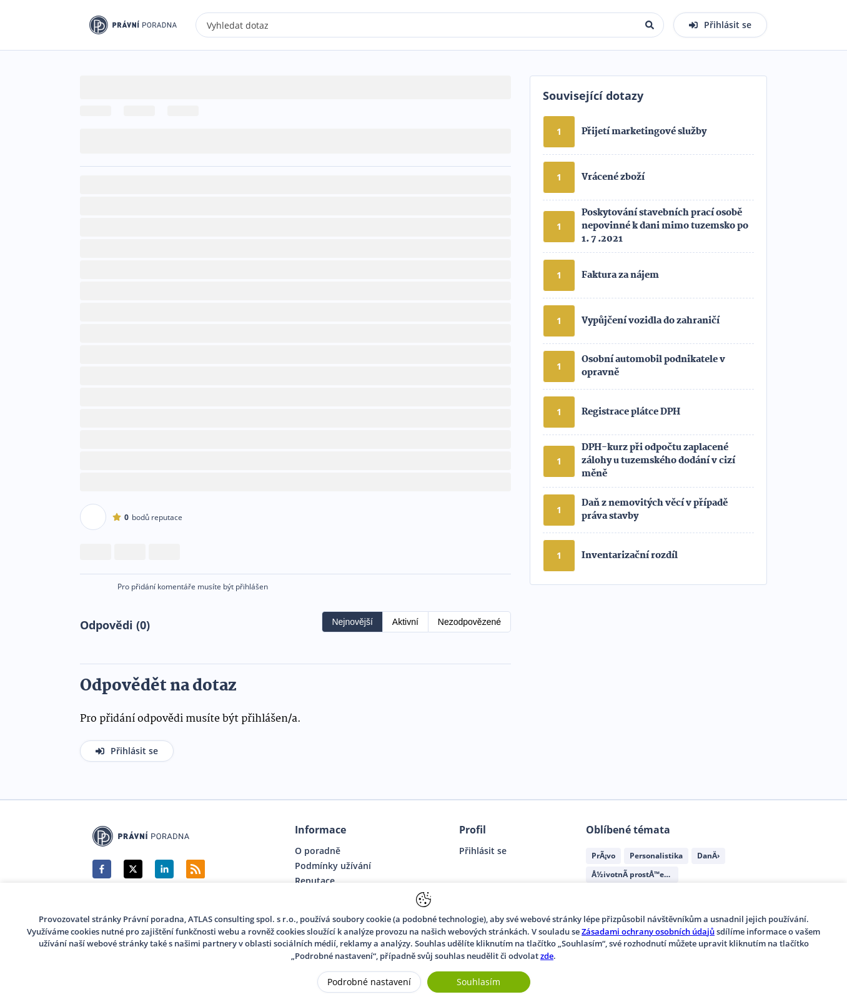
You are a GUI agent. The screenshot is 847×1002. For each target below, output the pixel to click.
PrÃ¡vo (603, 855)
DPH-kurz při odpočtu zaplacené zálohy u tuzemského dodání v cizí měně (658, 460)
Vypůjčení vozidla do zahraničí (651, 320)
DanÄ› (708, 855)
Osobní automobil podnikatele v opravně (653, 366)
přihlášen (251, 586)
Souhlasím (478, 982)
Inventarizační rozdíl (630, 555)
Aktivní (405, 622)
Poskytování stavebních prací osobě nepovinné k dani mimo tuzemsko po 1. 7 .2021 (665, 226)
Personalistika (656, 855)
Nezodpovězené (469, 622)
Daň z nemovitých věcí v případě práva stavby (655, 510)
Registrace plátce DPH (631, 412)
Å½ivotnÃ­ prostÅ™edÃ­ (633, 874)
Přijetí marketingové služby (644, 131)
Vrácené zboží (613, 177)
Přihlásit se (483, 851)
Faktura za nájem (620, 275)
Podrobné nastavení (369, 982)
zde (546, 955)
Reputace (315, 881)
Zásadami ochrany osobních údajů (648, 931)
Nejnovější (352, 622)
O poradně (317, 851)
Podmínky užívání (333, 866)
